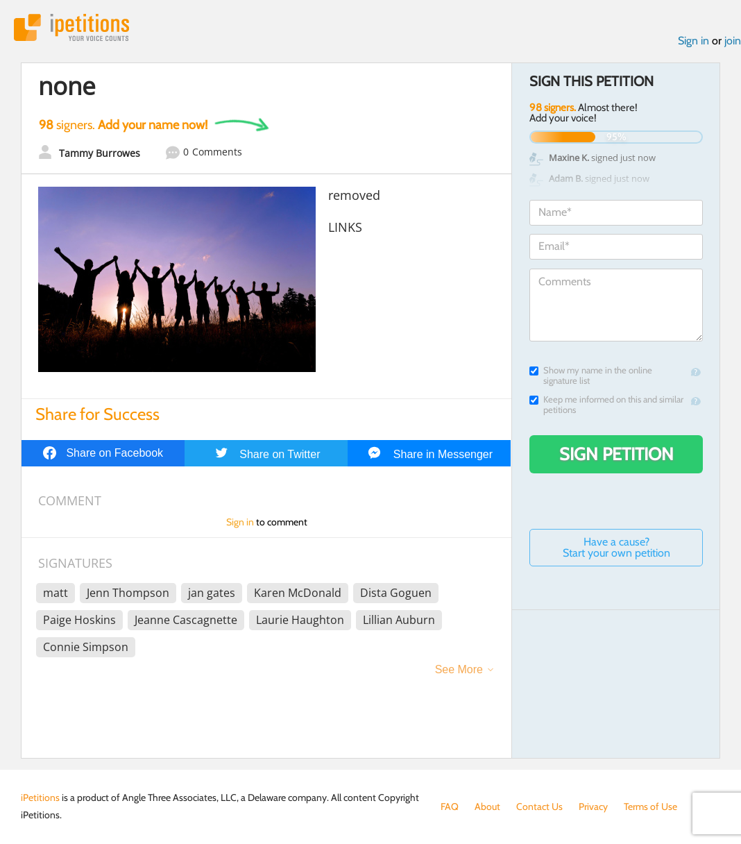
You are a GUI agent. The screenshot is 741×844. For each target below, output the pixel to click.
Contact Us (539, 806)
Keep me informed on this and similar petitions (606, 404)
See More (459, 669)
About (487, 806)
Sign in (693, 40)
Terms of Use (650, 806)
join (732, 40)
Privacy (593, 806)
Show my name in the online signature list (590, 375)
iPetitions (71, 27)
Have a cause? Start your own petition (616, 547)
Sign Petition (616, 454)
